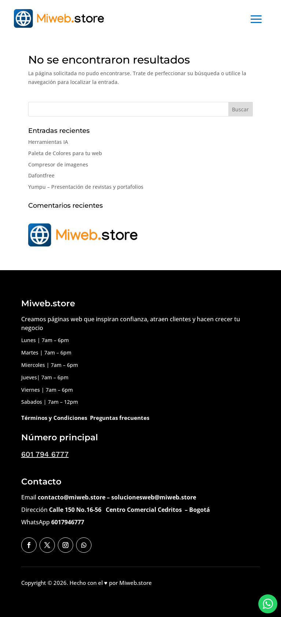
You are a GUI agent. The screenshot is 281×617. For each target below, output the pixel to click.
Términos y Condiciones (54, 417)
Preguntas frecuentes (119, 417)
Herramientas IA (48, 141)
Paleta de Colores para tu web (65, 153)
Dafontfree (41, 175)
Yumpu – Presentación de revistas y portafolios (85, 186)
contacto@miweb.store (71, 497)
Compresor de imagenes (58, 164)
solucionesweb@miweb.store (153, 497)
